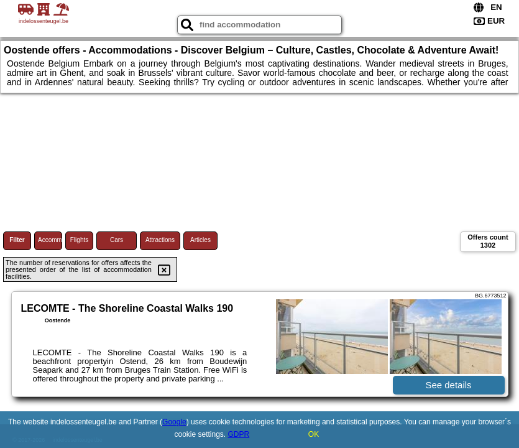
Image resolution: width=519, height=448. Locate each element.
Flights (79, 239)
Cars (116, 239)
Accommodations (50, 239)
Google (174, 422)
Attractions (160, 239)
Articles (200, 239)
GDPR (239, 434)
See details (448, 385)
